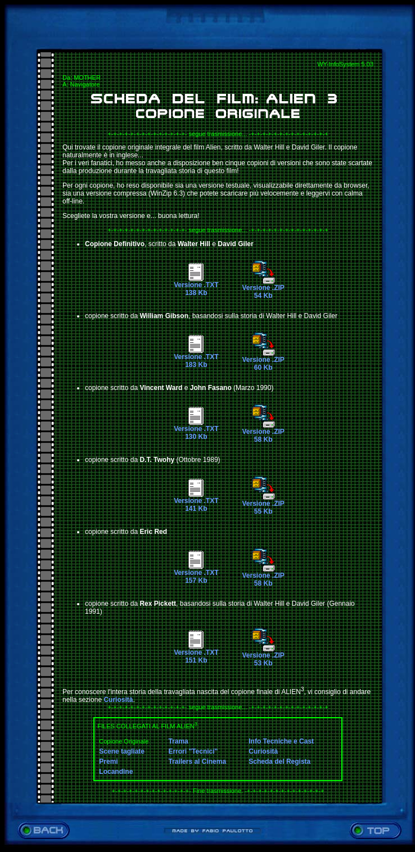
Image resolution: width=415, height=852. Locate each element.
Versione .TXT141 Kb (196, 502)
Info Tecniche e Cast (281, 741)
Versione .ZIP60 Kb (263, 360)
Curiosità (118, 700)
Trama (178, 741)
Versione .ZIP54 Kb (263, 289)
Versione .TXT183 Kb (196, 358)
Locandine (116, 772)
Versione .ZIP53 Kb (263, 656)
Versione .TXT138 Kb (196, 286)
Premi (108, 761)
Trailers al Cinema (197, 761)
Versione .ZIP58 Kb (263, 432)
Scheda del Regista (279, 761)
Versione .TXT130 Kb (196, 430)
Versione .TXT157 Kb (196, 573)
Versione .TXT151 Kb (196, 653)
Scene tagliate (122, 751)
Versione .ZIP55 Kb (263, 504)
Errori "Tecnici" (193, 751)
